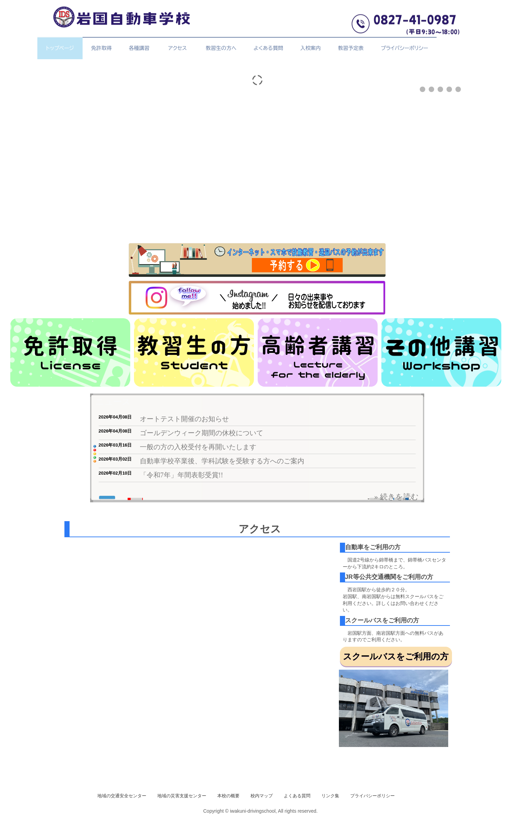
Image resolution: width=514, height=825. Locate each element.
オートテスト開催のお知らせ (184, 419)
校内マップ (261, 795)
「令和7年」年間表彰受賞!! (181, 475)
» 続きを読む (396, 496)
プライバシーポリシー (404, 48)
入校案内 (310, 48)
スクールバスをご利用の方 (396, 656)
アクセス (179, 48)
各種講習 (139, 48)
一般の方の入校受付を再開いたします (198, 447)
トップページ (60, 48)
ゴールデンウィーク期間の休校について (201, 433)
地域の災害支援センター (181, 795)
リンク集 (330, 795)
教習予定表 (351, 48)
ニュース (113, 402)
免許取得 (101, 48)
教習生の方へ (221, 48)
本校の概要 (228, 795)
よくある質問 (268, 48)
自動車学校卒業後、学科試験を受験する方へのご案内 (222, 461)
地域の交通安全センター (121, 795)
